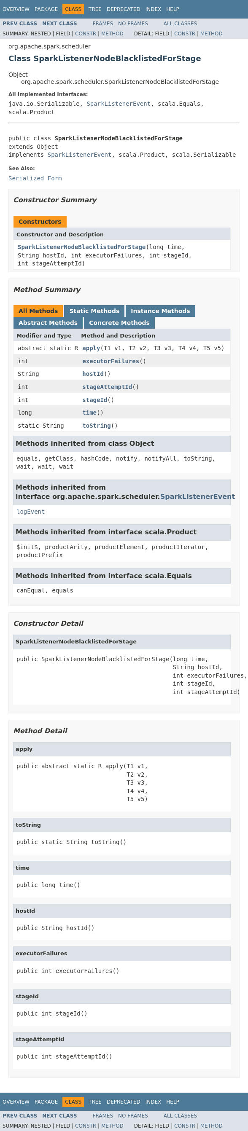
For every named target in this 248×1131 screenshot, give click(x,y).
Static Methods (94, 311)
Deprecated (123, 9)
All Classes (180, 24)
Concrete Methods (119, 322)
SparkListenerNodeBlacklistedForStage (82, 247)
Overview (16, 9)
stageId (94, 400)
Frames (103, 24)
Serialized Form (35, 178)
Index (154, 9)
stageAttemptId (107, 386)
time (89, 412)
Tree (95, 9)
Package (46, 9)
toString (96, 425)
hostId (93, 373)
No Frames (133, 24)
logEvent (30, 511)
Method (112, 34)
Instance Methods (160, 311)
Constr (85, 34)
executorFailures (110, 361)
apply (91, 348)
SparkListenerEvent (118, 103)
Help (172, 9)
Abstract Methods (48, 322)
